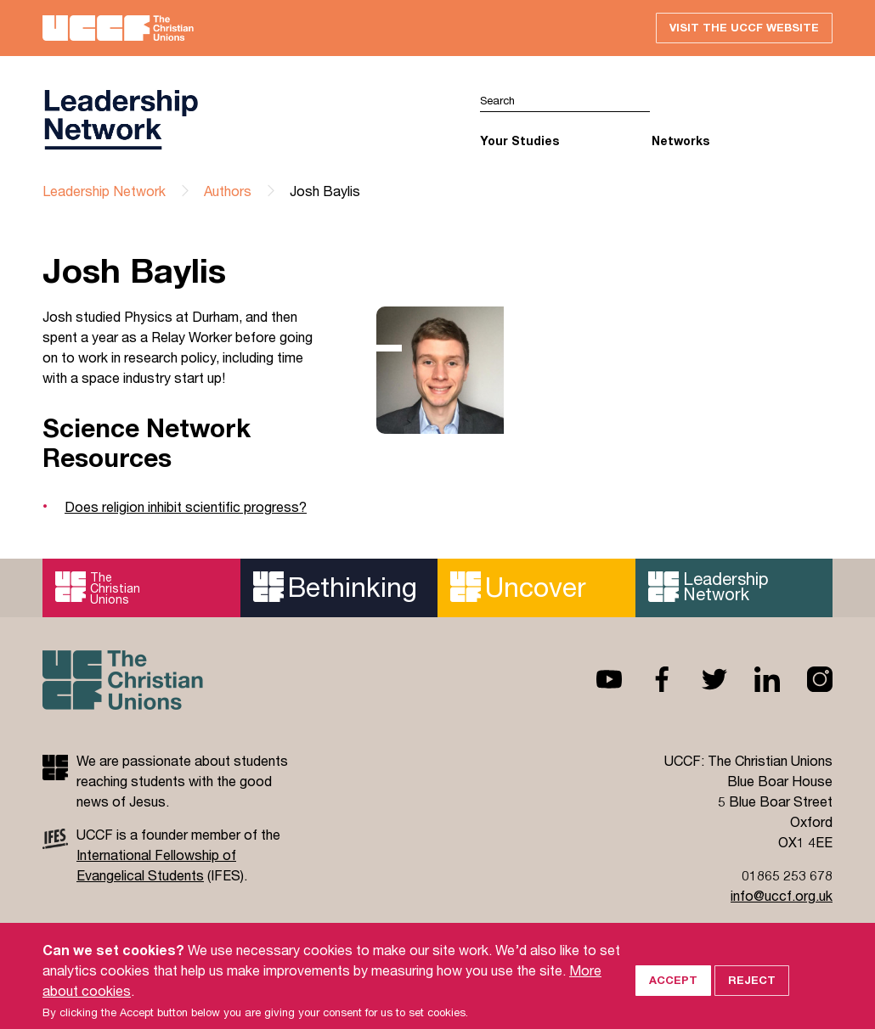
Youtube (595, 679)
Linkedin (753, 679)
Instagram (806, 679)
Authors (227, 191)
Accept (673, 995)
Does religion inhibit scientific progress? (186, 506)
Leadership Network (104, 191)
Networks (680, 140)
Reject (752, 995)
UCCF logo (120, 120)
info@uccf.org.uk (782, 895)
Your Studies (519, 140)
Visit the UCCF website (744, 27)
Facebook (648, 679)
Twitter (701, 679)
